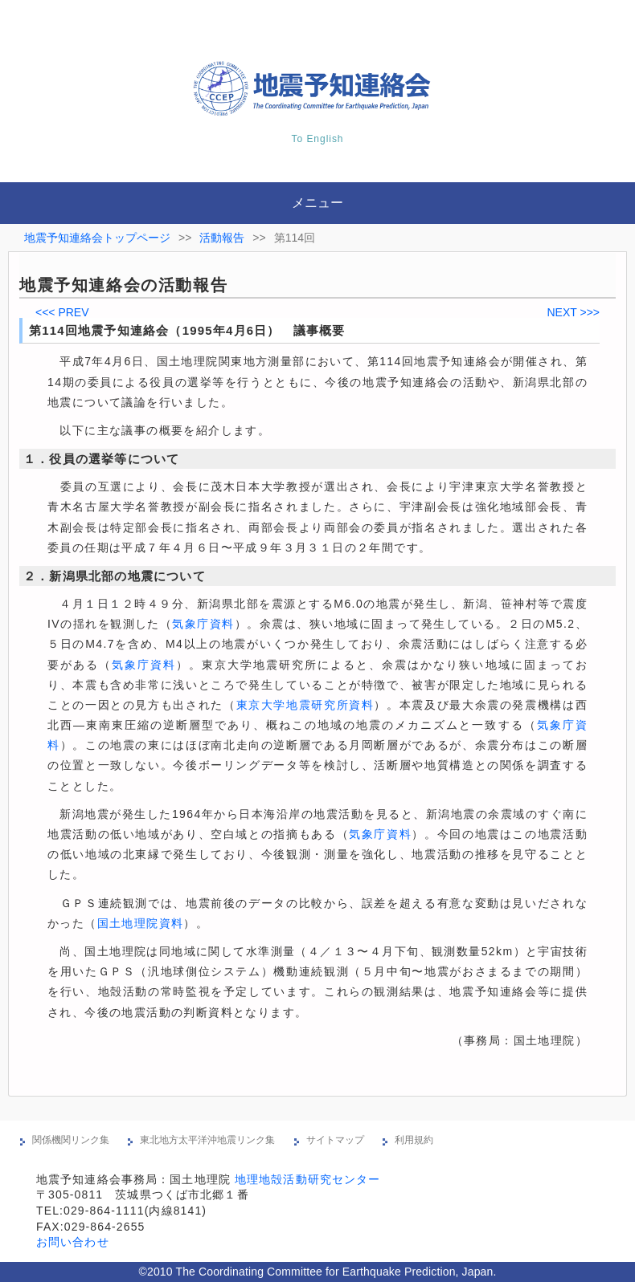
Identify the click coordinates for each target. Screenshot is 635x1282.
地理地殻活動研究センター (307, 1179)
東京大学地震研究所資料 (305, 704)
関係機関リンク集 (70, 1140)
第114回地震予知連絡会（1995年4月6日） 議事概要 (187, 330)
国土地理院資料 (140, 923)
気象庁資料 (203, 623)
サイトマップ (335, 1140)
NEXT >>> (573, 312)
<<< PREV (62, 312)
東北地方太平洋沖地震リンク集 (207, 1140)
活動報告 (221, 237)
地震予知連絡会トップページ (97, 237)
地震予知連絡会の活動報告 (123, 285)
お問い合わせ (72, 1241)
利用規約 (414, 1140)
